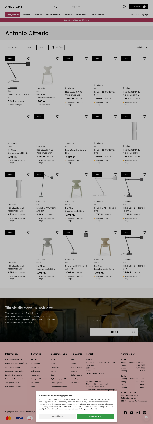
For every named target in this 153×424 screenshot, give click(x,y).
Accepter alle (95, 416)
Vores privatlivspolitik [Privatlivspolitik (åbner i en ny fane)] (72, 409)
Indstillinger (57, 416)
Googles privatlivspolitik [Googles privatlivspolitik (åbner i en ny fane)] (89, 409)
